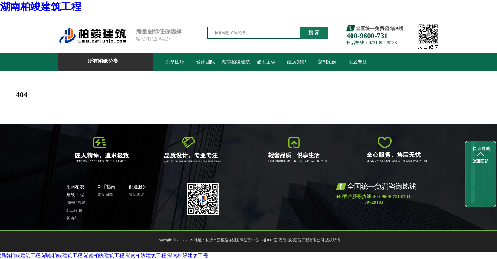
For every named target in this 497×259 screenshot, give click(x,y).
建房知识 (296, 61)
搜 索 (314, 32)
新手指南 (106, 186)
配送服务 (138, 186)
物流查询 (136, 194)
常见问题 (105, 194)
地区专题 (357, 61)
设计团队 (205, 61)
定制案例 (327, 61)
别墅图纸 (174, 61)
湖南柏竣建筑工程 (40, 6)
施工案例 (266, 61)
